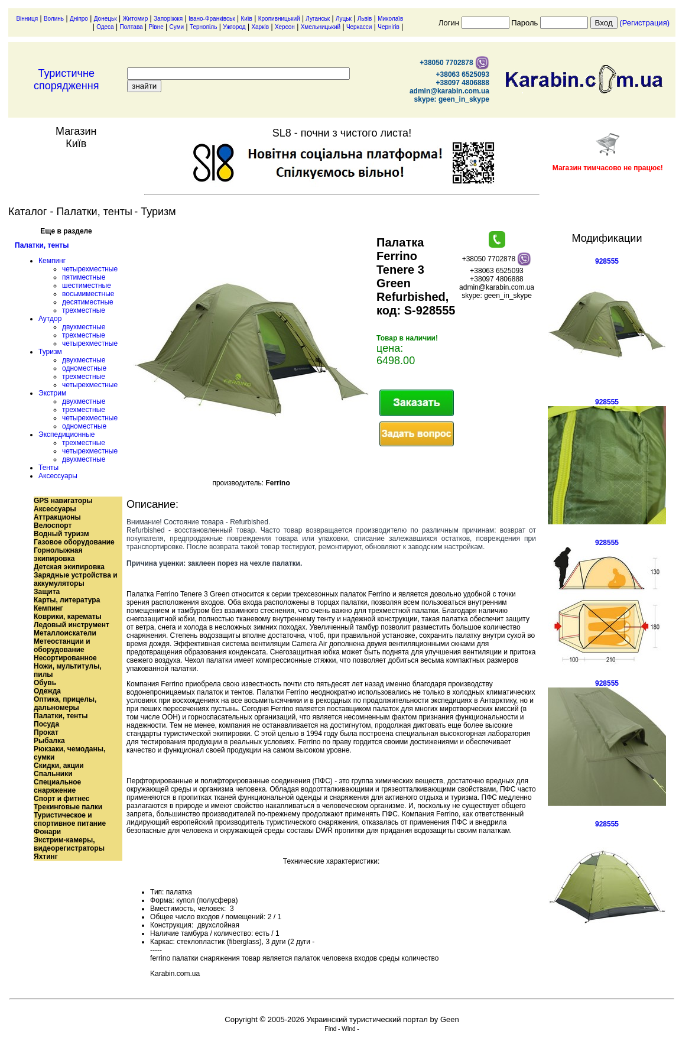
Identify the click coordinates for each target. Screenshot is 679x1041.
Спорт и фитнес (62, 798)
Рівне (155, 27)
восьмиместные (88, 294)
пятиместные (84, 277)
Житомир (135, 18)
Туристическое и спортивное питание (70, 819)
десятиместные (87, 302)
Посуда (46, 724)
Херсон (285, 27)
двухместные (83, 327)
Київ (246, 18)
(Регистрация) (644, 22)
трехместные (83, 310)
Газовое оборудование (74, 542)
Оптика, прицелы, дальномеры (65, 703)
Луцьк (344, 18)
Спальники (53, 774)
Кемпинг (52, 261)
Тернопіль (203, 27)
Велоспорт (53, 525)
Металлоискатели (65, 633)
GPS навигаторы (63, 501)
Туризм (50, 352)
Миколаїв (390, 18)
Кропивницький (279, 18)
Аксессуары (57, 476)
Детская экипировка (69, 567)
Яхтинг (46, 856)
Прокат (46, 732)
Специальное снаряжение (57, 786)
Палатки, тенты (42, 245)
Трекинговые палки (68, 807)
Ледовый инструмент (71, 625)
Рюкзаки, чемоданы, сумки (69, 753)
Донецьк (105, 18)
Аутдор (49, 318)
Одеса (105, 27)
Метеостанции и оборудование (62, 645)
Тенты (48, 467)
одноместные (84, 368)
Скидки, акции (59, 765)
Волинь (54, 18)
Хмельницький (320, 27)
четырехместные (90, 269)
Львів (365, 18)
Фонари (47, 832)
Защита (47, 592)
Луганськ (318, 18)
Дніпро (79, 18)
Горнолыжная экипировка (58, 554)
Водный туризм (61, 534)
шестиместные (86, 285)
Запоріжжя (168, 18)
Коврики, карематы (68, 616)
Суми (177, 27)
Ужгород (234, 27)
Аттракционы (57, 517)
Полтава (130, 27)
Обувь (45, 683)
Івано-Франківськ (212, 18)
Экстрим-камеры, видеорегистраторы (69, 844)
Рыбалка (49, 741)
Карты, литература (67, 600)
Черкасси (359, 27)
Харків (260, 27)
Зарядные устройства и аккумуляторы (76, 579)
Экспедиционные (66, 434)
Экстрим (52, 393)
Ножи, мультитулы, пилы (68, 670)
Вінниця (27, 18)
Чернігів (388, 27)
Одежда (47, 691)
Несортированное (65, 658)
